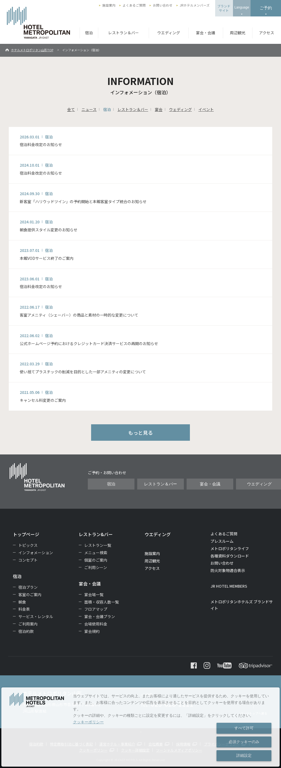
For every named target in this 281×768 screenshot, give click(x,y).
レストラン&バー (96, 534)
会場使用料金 (95, 624)
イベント (206, 109)
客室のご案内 (29, 594)
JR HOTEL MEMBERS (228, 586)
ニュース (89, 109)
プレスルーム (222, 541)
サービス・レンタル (35, 616)
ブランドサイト (224, 8)
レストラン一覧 (97, 545)
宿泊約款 (26, 631)
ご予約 (266, 7)
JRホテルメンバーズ (195, 5)
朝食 (22, 602)
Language (241, 7)
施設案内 (109, 5)
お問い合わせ (163, 5)
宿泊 (89, 32)
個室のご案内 (95, 560)
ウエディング (168, 32)
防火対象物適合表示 (227, 570)
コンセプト (28, 560)
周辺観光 (237, 32)
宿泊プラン (28, 587)
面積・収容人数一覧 (101, 602)
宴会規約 (92, 631)
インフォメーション (35, 552)
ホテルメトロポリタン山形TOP (32, 50)
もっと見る (140, 432)
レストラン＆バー (123, 32)
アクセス (266, 32)
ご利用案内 (28, 624)
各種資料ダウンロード (229, 556)
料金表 (24, 609)
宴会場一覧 (93, 594)
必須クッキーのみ (244, 741)
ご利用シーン (95, 567)
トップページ (26, 534)
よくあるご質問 (134, 5)
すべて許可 (244, 728)
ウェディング (180, 109)
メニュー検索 (95, 552)
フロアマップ (95, 609)
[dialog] (140, 727)
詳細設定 (244, 755)
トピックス (28, 545)
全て (71, 109)
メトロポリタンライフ (229, 548)
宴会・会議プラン (99, 616)
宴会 (158, 109)
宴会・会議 (205, 32)
